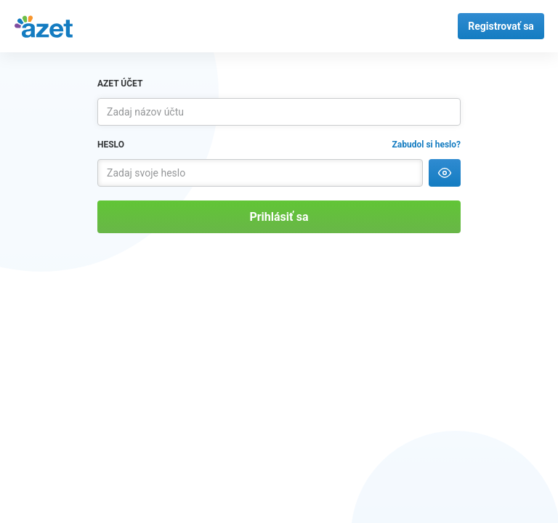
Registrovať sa (501, 26)
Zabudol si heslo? (426, 144)
